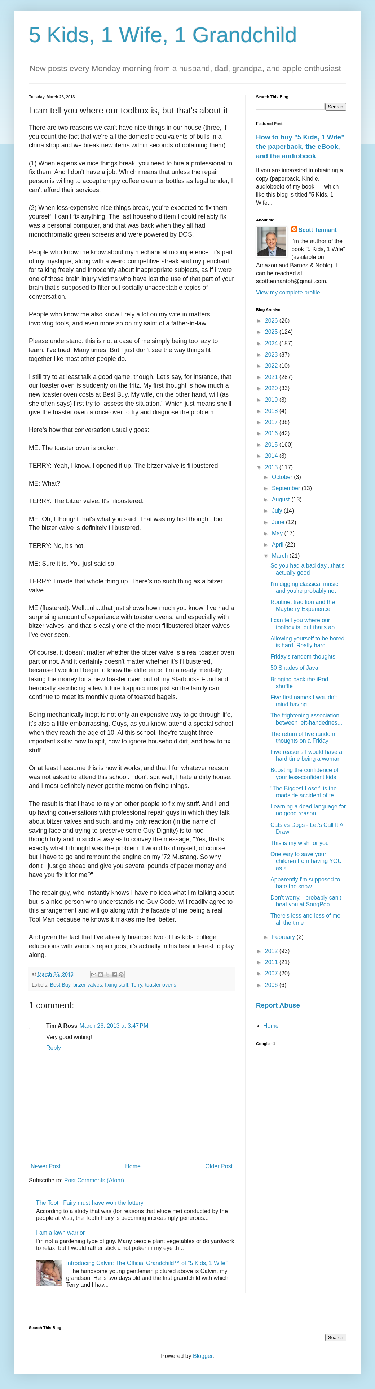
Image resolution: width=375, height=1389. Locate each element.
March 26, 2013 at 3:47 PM (114, 1026)
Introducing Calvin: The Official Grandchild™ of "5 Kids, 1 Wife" (146, 1263)
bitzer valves (87, 985)
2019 (272, 400)
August (281, 499)
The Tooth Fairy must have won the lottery (90, 1203)
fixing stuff (116, 985)
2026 (272, 321)
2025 (272, 332)
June (279, 522)
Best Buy (60, 985)
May (278, 533)
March (281, 556)
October (283, 477)
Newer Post (46, 1166)
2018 (272, 411)
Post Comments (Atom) (94, 1180)
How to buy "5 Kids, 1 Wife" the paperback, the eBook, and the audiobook (300, 146)
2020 (272, 388)
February (284, 937)
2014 (272, 456)
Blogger (202, 1356)
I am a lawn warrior (60, 1233)
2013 (272, 467)
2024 (272, 343)
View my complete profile (288, 292)
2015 (272, 444)
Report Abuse (278, 1005)
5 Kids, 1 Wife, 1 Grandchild (163, 35)
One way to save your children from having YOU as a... (306, 861)
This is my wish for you (299, 843)
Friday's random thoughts (302, 656)
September (287, 488)
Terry (136, 985)
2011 (272, 962)
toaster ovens (160, 985)
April (278, 545)
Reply (53, 1048)
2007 (272, 973)
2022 (272, 366)
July (278, 511)
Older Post (219, 1166)
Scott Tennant (317, 230)
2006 (272, 985)
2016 (272, 433)
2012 (272, 951)
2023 (272, 354)
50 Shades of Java (294, 668)
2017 (272, 422)
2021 (272, 377)
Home (133, 1166)
